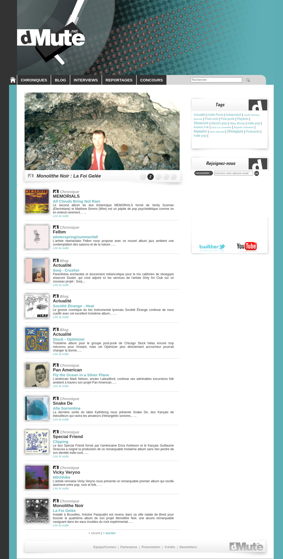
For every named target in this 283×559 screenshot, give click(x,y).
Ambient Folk (201, 127)
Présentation (150, 547)
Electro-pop (219, 123)
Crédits (170, 547)
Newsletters (188, 547)
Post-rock (211, 119)
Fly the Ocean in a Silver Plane (81, 375)
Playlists (242, 119)
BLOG (60, 80)
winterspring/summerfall (75, 237)
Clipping (60, 441)
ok (256, 173)
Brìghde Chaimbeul (244, 127)
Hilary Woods (237, 123)
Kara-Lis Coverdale (221, 127)
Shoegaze (235, 131)
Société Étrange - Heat (73, 306)
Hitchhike (62, 477)
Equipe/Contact (104, 547)
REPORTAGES (119, 80)
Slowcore (201, 123)
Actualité (200, 115)
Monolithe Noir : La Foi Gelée (69, 176)
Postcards (252, 131)
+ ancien (109, 533)
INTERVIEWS (86, 80)
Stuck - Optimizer (69, 339)
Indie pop (200, 135)
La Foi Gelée (64, 510)
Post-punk (227, 119)
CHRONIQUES (34, 80)
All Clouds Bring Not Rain (76, 201)
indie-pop (253, 123)
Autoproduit (233, 115)
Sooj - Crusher (66, 270)
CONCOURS (151, 80)
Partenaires (128, 547)
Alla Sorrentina (67, 408)
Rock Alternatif (217, 132)
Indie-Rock (215, 115)
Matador (200, 131)
